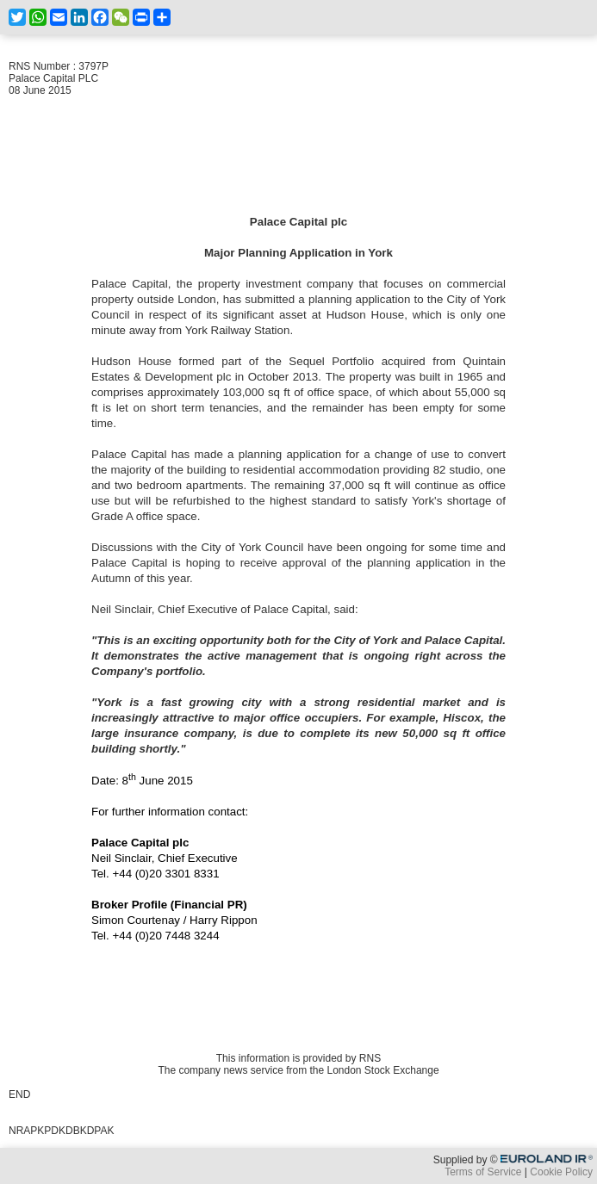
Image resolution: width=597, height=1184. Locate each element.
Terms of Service (483, 1172)
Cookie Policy (561, 1172)
